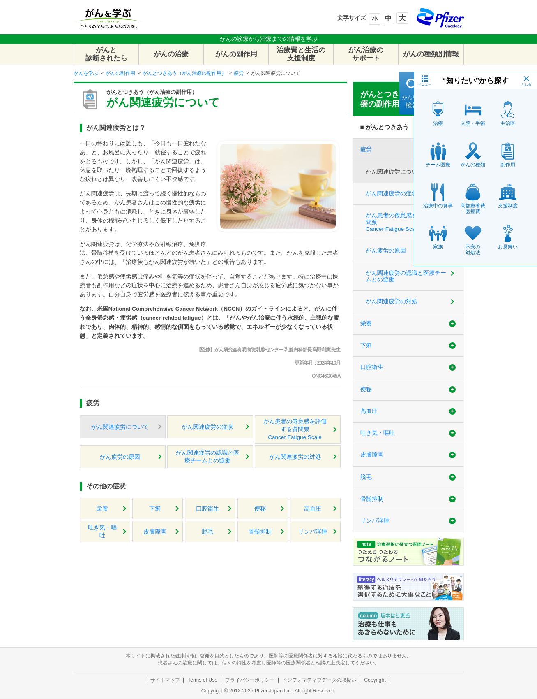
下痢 (155, 509)
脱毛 (207, 532)
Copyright (374, 680)
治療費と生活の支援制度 (301, 54)
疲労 (239, 73)
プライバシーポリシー (249, 680)
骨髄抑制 (260, 532)
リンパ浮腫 (312, 532)
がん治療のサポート (365, 54)
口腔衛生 (207, 509)
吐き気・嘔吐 (102, 532)
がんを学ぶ (86, 73)
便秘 (260, 509)
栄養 (102, 509)
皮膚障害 (154, 532)
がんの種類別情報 (431, 54)
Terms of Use (202, 680)
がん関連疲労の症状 (207, 427)
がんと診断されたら (106, 54)
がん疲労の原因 (120, 457)
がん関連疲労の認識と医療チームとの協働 (207, 457)
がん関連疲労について (120, 427)
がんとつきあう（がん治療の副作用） (184, 73)
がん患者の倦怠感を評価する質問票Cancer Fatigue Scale (295, 429)
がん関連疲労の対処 (295, 457)
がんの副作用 (236, 54)
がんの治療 (171, 54)
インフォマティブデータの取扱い (319, 680)
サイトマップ (165, 680)
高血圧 (312, 509)
